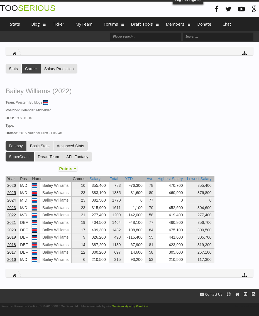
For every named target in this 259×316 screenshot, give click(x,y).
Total (114, 179)
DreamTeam (48, 157)
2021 (11, 222)
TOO (27, 8)
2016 (11, 259)
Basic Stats (40, 146)
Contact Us (211, 294)
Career (31, 69)
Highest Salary (170, 179)
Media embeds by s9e (96, 306)
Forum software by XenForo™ (40, 306)
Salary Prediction (59, 69)
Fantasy (16, 146)
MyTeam (83, 24)
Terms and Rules (246, 306)
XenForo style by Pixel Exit (130, 306)
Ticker (58, 24)
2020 (11, 230)
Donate (204, 24)
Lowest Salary (199, 179)
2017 (11, 252)
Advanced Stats (70, 146)
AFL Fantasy (77, 157)
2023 (11, 207)
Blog (35, 24)
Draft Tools (142, 24)
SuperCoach (20, 157)
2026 (11, 185)
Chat (227, 24)
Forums (111, 24)
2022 (11, 215)
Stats (13, 69)
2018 (11, 244)
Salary (95, 179)
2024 (11, 200)
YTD (129, 179)
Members (175, 24)
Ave (150, 179)
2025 (11, 192)
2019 (11, 237)
